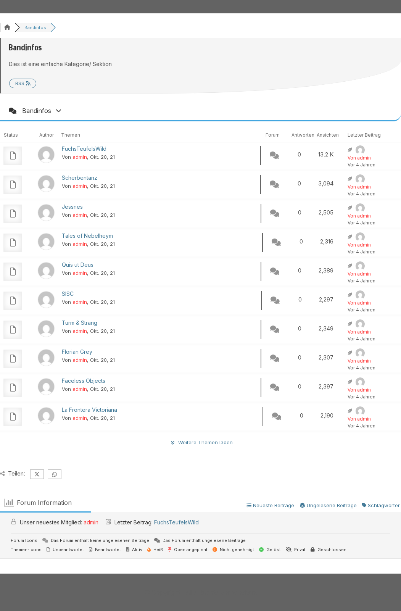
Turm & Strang (79, 322)
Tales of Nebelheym (87, 235)
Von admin (359, 158)
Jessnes (72, 206)
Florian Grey (77, 351)
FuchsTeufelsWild (84, 148)
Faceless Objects (83, 380)
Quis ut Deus (77, 264)
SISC (68, 293)
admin (79, 157)
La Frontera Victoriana (89, 409)
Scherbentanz (79, 177)
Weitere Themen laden (201, 442)
